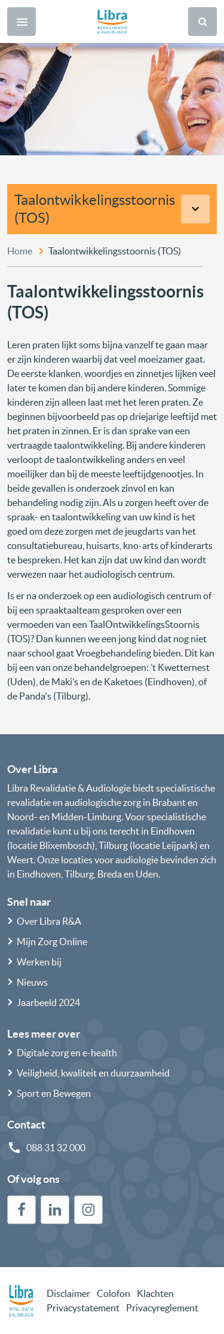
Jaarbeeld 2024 (48, 1002)
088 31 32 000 (55, 1147)
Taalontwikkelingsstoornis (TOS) (94, 209)
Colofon (113, 1293)
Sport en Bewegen (54, 1093)
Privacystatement (83, 1307)
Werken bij (39, 961)
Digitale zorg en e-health (67, 1052)
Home (19, 251)
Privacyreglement (162, 1307)
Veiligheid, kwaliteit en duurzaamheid (93, 1073)
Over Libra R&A (49, 921)
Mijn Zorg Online (52, 941)
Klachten (155, 1293)
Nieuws (32, 982)
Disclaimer (68, 1293)
